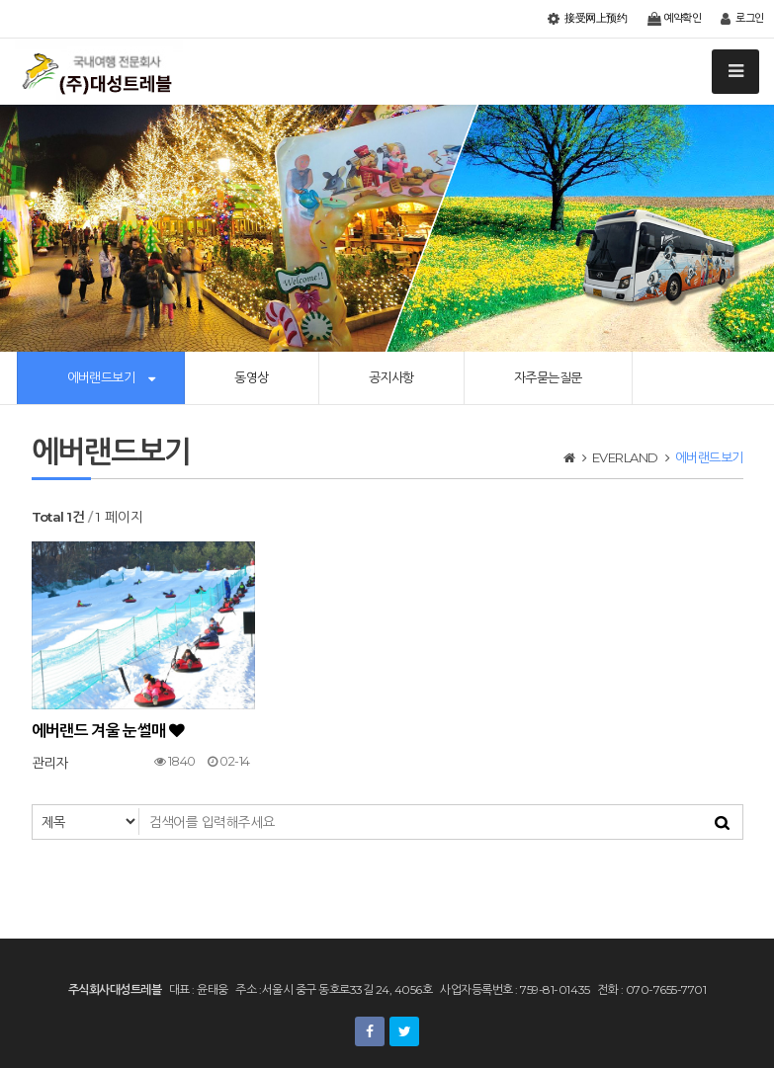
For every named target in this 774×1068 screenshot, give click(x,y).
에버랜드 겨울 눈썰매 (108, 730)
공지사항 (391, 377)
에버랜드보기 (101, 377)
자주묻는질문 (548, 377)
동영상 (251, 377)
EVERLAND (625, 457)
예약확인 (674, 19)
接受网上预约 (587, 19)
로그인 (742, 19)
